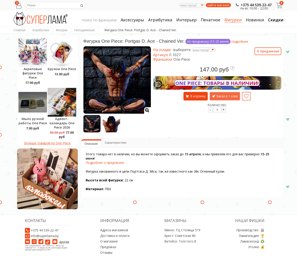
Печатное (210, 20)
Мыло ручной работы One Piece (32, 121)
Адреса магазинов (114, 230)
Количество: (217, 105)
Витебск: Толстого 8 (180, 241)
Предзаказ (108, 247)
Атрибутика (160, 20)
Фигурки (233, 20)
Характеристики (115, 142)
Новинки (255, 19)
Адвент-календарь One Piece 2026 (61, 123)
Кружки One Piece (62, 69)
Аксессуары (132, 20)
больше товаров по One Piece (47, 143)
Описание (91, 143)
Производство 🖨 (250, 230)
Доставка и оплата (115, 236)
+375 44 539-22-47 (253, 4)
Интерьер (186, 20)
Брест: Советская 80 (180, 236)
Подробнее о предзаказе (105, 162)
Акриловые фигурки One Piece (32, 73)
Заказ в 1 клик (227, 96)
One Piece (181, 59)
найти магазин (218, 5)
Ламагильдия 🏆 (251, 236)
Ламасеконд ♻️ (252, 241)
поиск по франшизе (99, 20)
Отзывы (106, 252)
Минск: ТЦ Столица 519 (182, 230)
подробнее (239, 41)
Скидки (276, 19)
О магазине (109, 241)
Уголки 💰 (256, 247)
